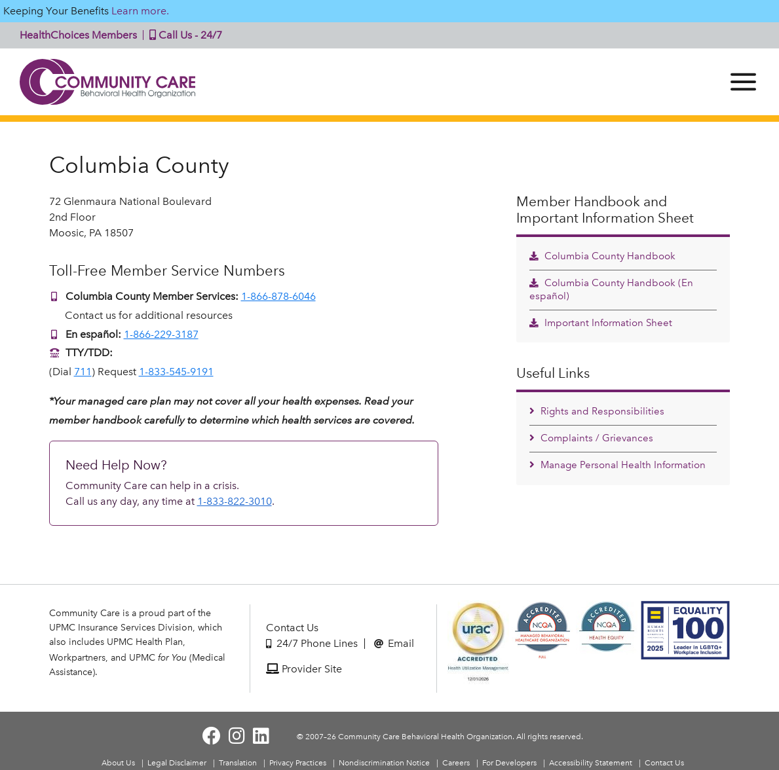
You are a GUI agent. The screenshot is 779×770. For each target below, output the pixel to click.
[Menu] (743, 81)
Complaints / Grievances (591, 438)
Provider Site (304, 669)
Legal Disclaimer (176, 762)
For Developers (509, 762)
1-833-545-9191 (176, 371)
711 (83, 371)
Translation (238, 762)
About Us (118, 762)
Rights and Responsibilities (596, 411)
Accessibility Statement (590, 762)
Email (394, 643)
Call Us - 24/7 (182, 35)
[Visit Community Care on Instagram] (237, 736)
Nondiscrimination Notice (384, 762)
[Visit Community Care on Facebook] (211, 736)
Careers (456, 762)
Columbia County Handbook (602, 256)
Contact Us (292, 627)
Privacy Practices (297, 762)
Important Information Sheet (600, 323)
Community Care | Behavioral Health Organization (108, 82)
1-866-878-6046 (278, 296)
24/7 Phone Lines (312, 643)
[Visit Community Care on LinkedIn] (261, 736)
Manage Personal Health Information (617, 465)
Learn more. (140, 11)
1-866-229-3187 (161, 334)
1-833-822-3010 (234, 501)
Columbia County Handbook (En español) (611, 289)
